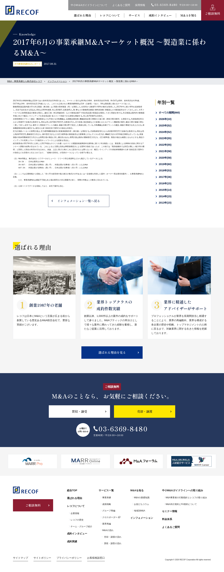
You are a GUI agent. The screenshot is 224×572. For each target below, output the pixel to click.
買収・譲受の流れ (112, 543)
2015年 (165, 189)
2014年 (165, 196)
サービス (134, 15)
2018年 (165, 170)
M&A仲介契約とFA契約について (181, 504)
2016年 (165, 183)
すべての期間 (169, 112)
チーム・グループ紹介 (81, 526)
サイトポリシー (42, 557)
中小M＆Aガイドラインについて (89, 5)
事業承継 (106, 497)
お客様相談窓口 (96, 557)
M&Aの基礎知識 (141, 497)
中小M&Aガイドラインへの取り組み (182, 490)
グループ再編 (108, 510)
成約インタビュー (160, 15)
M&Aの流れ (107, 530)
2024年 (165, 132)
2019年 (165, 164)
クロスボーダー (109, 517)
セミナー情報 (169, 511)
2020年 (165, 157)
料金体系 (167, 519)
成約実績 (72, 541)
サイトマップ (20, 557)
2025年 (165, 125)
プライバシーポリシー (69, 557)
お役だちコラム (141, 504)
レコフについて (110, 15)
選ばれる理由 (82, 15)
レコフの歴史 (77, 520)
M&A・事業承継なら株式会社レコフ (24, 81)
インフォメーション (57, 81)
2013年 (165, 202)
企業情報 (75, 513)
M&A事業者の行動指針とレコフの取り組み (186, 497)
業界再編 (106, 524)
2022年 (165, 144)
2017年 (165, 177)
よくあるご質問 (121, 5)
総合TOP (72, 490)
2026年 (165, 119)
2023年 (165, 138)
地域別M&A (139, 510)
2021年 (165, 151)
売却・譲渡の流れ (112, 537)
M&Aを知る (188, 15)
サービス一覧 (106, 490)
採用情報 (140, 5)
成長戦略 (106, 504)
